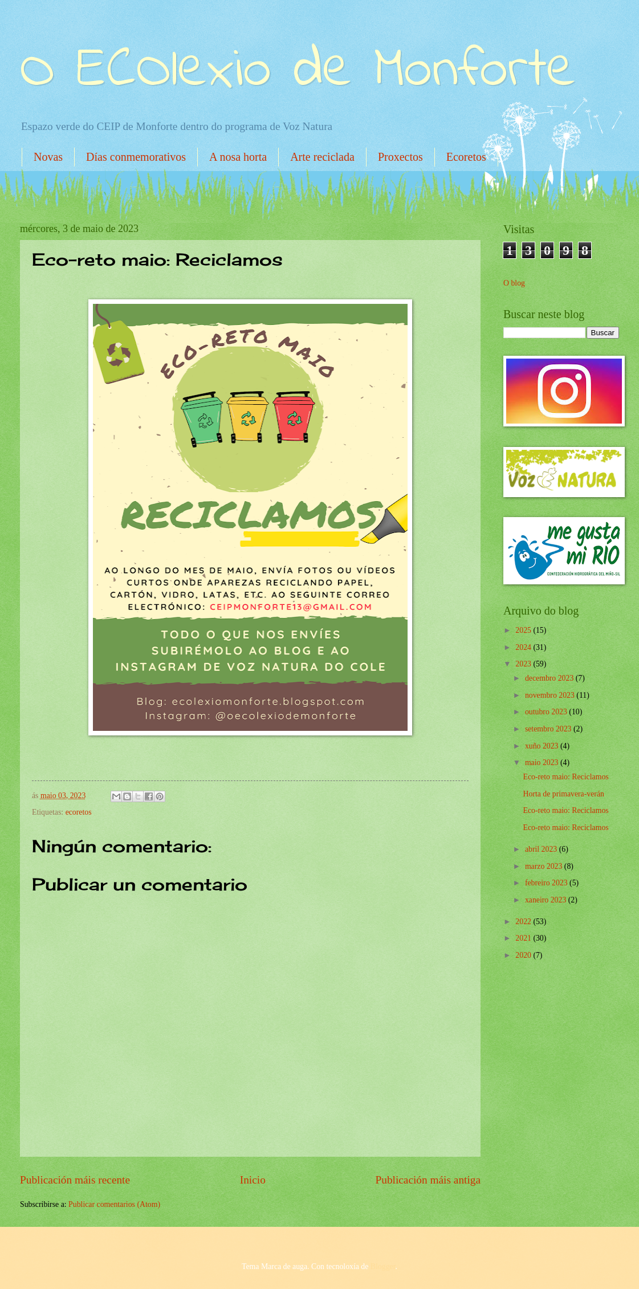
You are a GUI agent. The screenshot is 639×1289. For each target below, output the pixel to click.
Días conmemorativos (136, 157)
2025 (524, 630)
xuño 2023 (542, 746)
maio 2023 (542, 762)
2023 (524, 664)
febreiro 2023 (547, 883)
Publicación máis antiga (428, 1180)
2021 (524, 938)
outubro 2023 (547, 711)
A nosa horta (238, 157)
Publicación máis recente (75, 1180)
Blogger (383, 1266)
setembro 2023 (549, 729)
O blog (514, 283)
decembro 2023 (550, 678)
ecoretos (79, 812)
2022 (524, 921)
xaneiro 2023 (546, 900)
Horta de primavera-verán (563, 794)
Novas (48, 157)
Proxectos (400, 157)
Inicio (253, 1180)
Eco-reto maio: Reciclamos (565, 776)
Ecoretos (466, 157)
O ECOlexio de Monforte (298, 71)
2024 (524, 647)
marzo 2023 (544, 866)
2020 (524, 955)
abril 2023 (542, 849)
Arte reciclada (322, 157)
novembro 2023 (550, 695)
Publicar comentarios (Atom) (114, 1204)
